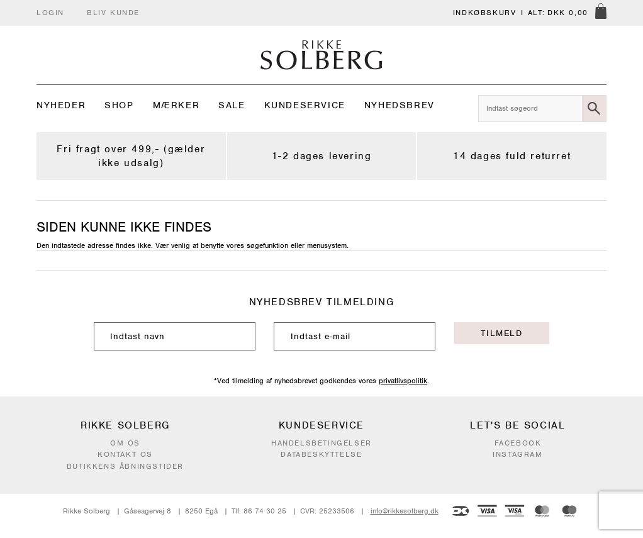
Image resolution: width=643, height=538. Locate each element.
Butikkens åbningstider (125, 466)
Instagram (517, 454)
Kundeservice (304, 105)
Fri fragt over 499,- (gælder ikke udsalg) (131, 156)
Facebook (518, 443)
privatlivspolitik (403, 381)
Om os (125, 443)
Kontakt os (125, 454)
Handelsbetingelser (321, 443)
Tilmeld (501, 333)
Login (50, 13)
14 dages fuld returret (512, 156)
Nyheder (61, 105)
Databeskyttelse (321, 454)
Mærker (176, 105)
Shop (118, 105)
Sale (231, 105)
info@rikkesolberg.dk (405, 511)
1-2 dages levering (322, 156)
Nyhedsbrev (399, 105)
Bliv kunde (113, 13)
